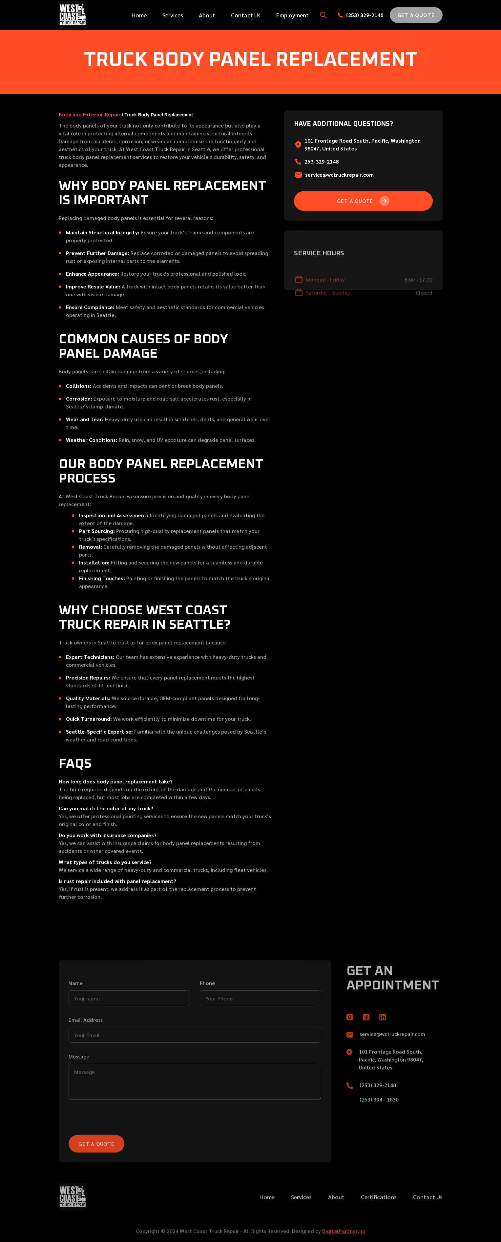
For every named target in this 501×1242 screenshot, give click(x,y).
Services (172, 15)
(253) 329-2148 (364, 14)
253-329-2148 (321, 161)
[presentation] (118, 1148)
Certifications (379, 1214)
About (207, 15)
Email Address (86, 1048)
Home (139, 15)
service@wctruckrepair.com (339, 174)
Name (76, 1012)
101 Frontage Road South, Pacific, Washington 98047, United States (391, 1076)
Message (79, 1085)
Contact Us (246, 15)
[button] (323, 15)
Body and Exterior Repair (90, 114)
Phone (207, 1012)
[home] (88, 15)
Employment (292, 15)
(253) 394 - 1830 (379, 1116)
